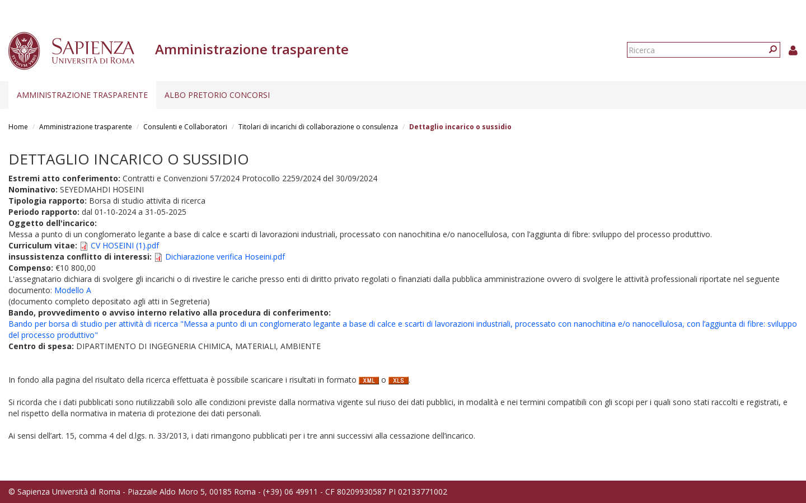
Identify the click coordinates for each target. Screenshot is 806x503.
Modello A (72, 290)
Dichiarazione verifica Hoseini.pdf (225, 256)
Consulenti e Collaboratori (185, 126)
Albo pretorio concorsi (217, 95)
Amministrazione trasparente (82, 95)
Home (18, 126)
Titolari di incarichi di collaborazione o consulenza (318, 126)
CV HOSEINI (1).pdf (125, 245)
